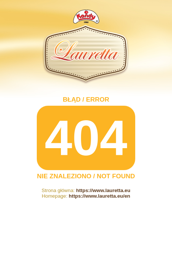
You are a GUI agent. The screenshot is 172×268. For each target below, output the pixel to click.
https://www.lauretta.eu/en (99, 196)
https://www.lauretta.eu (103, 190)
